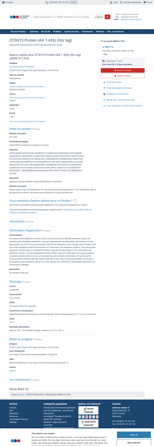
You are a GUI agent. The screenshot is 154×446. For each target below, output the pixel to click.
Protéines (57, 31)
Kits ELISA (45, 31)
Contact (74, 2)
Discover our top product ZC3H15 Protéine (27, 121)
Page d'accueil (17, 394)
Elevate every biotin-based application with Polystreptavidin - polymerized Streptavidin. (60, 411)
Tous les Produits (18, 31)
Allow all (134, 420)
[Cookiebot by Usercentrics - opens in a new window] (15, 441)
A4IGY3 (12, 371)
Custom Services (71, 31)
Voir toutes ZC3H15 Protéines (21, 67)
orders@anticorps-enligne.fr (131, 19)
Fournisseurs (87, 31)
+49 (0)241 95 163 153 (57, 2)
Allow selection (133, 428)
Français (7, 2)
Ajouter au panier (122, 70)
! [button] (75, 201)
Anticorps (34, 31)
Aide (11, 410)
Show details (126, 441)
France (120, 61)
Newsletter (13, 413)
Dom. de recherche (115, 31)
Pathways (100, 31)
